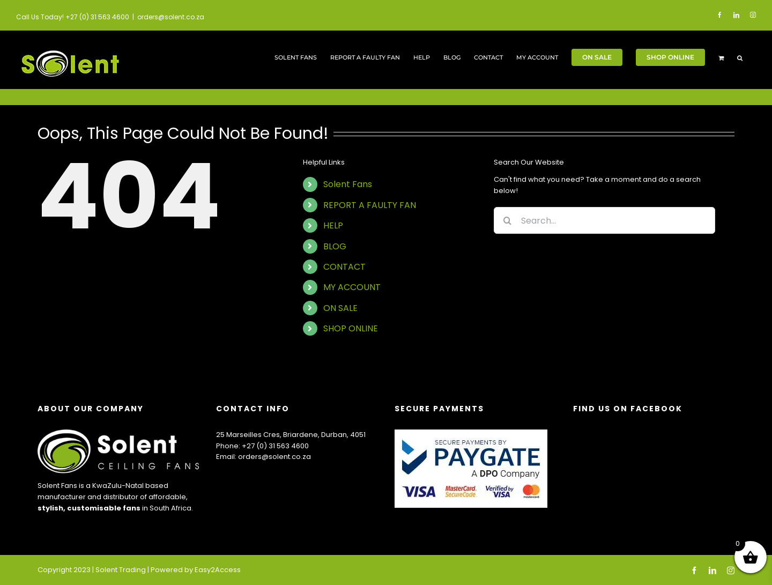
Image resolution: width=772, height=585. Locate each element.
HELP (333, 225)
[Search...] (604, 220)
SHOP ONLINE (350, 328)
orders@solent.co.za (170, 16)
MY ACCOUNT (352, 287)
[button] (740, 57)
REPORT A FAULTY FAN (369, 205)
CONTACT (344, 267)
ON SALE (340, 308)
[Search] (507, 220)
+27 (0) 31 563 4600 (275, 446)
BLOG (334, 246)
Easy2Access (218, 570)
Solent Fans (347, 184)
